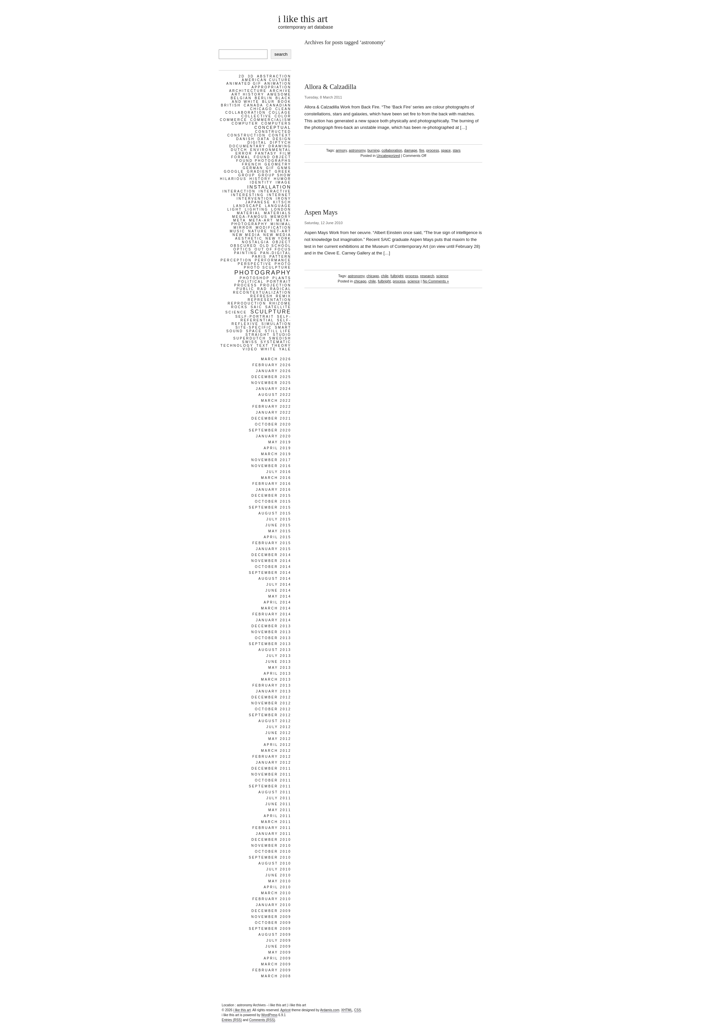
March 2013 (276, 679)
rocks (239, 307)
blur (268, 101)
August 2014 (274, 578)
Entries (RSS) (232, 1020)
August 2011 (274, 792)
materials (277, 213)
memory (280, 217)
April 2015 (277, 537)
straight (257, 335)
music (237, 231)
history (260, 179)
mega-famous (249, 217)
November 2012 (271, 703)
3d (251, 76)
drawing (279, 146)
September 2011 (270, 786)
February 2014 (271, 614)
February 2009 (271, 970)
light (234, 209)
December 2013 (271, 626)
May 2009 (279, 952)
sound (234, 331)
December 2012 (271, 697)
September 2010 (270, 857)
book (284, 101)
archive (280, 91)
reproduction (247, 303)
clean (283, 109)
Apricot (285, 1010)
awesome (279, 94)
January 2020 (273, 436)
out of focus (273, 249)
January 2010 (273, 905)
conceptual (272, 127)
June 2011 (278, 804)
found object (272, 157)
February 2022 (271, 406)
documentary (247, 146)
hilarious (233, 179)
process (432, 150)
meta (239, 220)
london (281, 209)
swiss (250, 342)
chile (385, 276)
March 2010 (276, 893)
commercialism (270, 120)
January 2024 (273, 389)
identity (261, 182)
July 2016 (278, 472)
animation (277, 83)
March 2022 (276, 400)
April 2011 (277, 816)
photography (262, 272)
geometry (278, 164)
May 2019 (279, 442)
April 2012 (277, 745)
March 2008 (276, 976)
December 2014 (271, 555)
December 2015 (271, 495)
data (264, 139)
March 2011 (276, 822)
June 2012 (278, 733)
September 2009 (270, 928)
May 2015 (279, 531)
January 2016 (273, 489)
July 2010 (278, 869)
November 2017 (271, 460)
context (279, 135)
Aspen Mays (321, 212)
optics (243, 249)
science (442, 276)
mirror (243, 227)
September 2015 (270, 507)
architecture (247, 91)
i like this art (303, 18)
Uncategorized (388, 156)
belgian (241, 98)
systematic (276, 342)
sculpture (270, 311)
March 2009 (276, 964)
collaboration (391, 150)
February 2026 (271, 365)
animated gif (243, 83)
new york (278, 238)
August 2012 (274, 721)
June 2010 (278, 875)
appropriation (272, 87)
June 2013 (278, 661)
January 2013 (273, 691)
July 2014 (278, 584)
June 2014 (278, 590)
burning (373, 150)
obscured (243, 246)
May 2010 (279, 881)
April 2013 (277, 673)
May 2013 (279, 667)
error (244, 153)
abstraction (274, 76)
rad (262, 289)
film (285, 153)
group (246, 175)
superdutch (249, 338)
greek (283, 171)
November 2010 (271, 845)
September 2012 (270, 715)
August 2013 (274, 650)
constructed (273, 131)
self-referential (265, 318)
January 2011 (273, 834)
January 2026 (273, 371)
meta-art (261, 220)
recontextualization (262, 292)
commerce (233, 120)
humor (282, 179)
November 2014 (271, 561)
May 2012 (279, 739)
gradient (259, 171)
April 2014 (277, 602)
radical (280, 289)
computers (276, 123)
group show (274, 175)
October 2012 (273, 709)
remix (283, 296)
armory (341, 150)
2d (242, 76)
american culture (266, 80)
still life (278, 331)
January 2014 (273, 620)
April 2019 (277, 448)
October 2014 (273, 567)
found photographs (263, 160)
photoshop (255, 278)
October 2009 (273, 923)
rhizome (280, 303)
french (252, 164)
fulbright (396, 276)
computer (245, 123)
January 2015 (273, 549)
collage (280, 112)
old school (275, 246)
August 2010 (274, 863)
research (427, 276)
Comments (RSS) (262, 1020)
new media (247, 235)
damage (410, 150)
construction (246, 135)
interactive (275, 191)
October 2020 (273, 424)
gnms (284, 168)
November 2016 (271, 466)
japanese (257, 202)
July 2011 (278, 798)
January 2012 (273, 762)
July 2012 (278, 727)
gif (270, 168)
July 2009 (278, 940)
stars (457, 150)
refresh (261, 296)
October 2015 (273, 501)
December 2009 (271, 911)
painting (245, 253)
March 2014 (276, 608)
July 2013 (278, 656)
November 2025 (271, 383)
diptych (280, 142)
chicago (373, 276)
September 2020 (270, 430)
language (278, 206)
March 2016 (276, 478)
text (262, 345)
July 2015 (278, 519)
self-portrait (254, 316)
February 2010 (271, 899)
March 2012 (276, 750)
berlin (263, 98)
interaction (239, 191)
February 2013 (271, 685)
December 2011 (271, 768)
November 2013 (271, 632)
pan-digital (275, 253)
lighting (256, 209)
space (446, 150)
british (231, 105)
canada (254, 105)
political (251, 281)
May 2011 (279, 810)
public (245, 289)
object (281, 242)
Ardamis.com (329, 1010)
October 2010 (273, 851)
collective (256, 116)
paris (259, 256)
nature (257, 231)
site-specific (254, 327)
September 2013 (270, 644)
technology (236, 345)
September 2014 (270, 572)
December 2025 (271, 377)
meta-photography (261, 222)
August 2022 (274, 395)
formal (241, 157)
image (283, 182)
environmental (270, 150)
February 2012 (271, 756)
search (281, 54)
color (282, 116)
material (249, 213)
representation (269, 300)
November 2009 (271, 917)
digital (257, 142)
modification (273, 227)
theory (282, 345)
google (234, 171)
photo (283, 264)
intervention (255, 198)
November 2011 (271, 774)
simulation (276, 324)
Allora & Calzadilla (330, 86)
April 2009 (277, 958)
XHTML (346, 1010)
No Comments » (436, 281)
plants (281, 278)
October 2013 (273, 638)
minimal (280, 224)
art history (248, 94)
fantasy (266, 153)
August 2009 (274, 934)
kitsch (282, 202)
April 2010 (277, 887)
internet (279, 195)
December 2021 (271, 418)
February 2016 (271, 484)
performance (273, 260)
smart (283, 327)
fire (421, 150)
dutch (239, 150)
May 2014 (279, 596)
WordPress (269, 1015)
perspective (255, 264)
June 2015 (278, 525)
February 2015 (271, 543)
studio (282, 335)
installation (269, 187)
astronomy (357, 150)
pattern (280, 256)
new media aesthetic (263, 236)
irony (283, 198)
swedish (280, 338)
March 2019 (276, 454)
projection (275, 285)
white (268, 349)
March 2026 (276, 359)
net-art (280, 231)
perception (236, 260)
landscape (247, 206)
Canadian (278, 105)
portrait (279, 281)
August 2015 (274, 513)
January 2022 (273, 412)
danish (245, 139)
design (282, 139)
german (253, 168)
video (250, 349)
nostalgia (255, 242)
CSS (357, 1010)
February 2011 (271, 828)
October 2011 (273, 780)
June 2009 (278, 946)
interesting (247, 195)
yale (285, 349)
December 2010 (271, 839)
